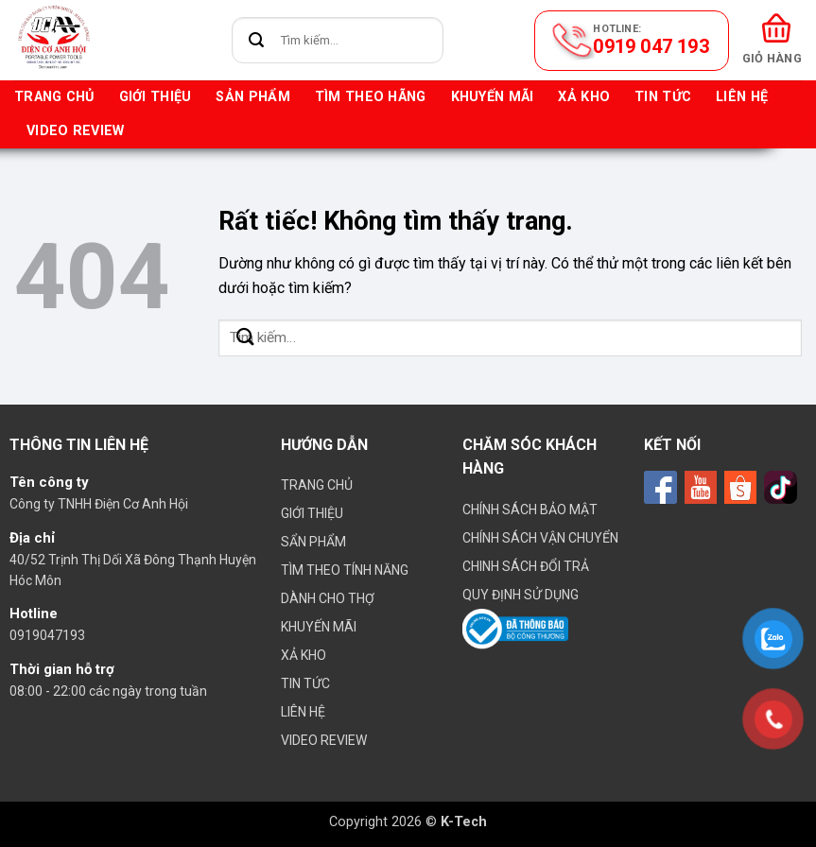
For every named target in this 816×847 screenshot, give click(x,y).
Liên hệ (742, 97)
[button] (772, 40)
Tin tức (662, 97)
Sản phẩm (252, 97)
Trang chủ (54, 97)
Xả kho (584, 97)
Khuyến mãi (492, 97)
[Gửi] (256, 40)
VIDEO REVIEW (75, 131)
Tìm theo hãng (370, 97)
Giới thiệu (155, 97)
